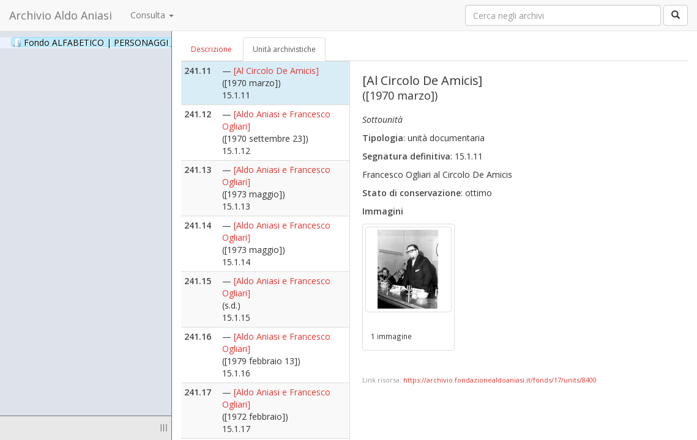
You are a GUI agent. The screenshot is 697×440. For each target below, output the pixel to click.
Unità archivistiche (284, 49)
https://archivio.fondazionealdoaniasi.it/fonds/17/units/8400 (500, 379)
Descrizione (211, 49)
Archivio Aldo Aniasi (60, 15)
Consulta (152, 15)
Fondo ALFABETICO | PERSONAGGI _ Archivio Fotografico (148, 42)
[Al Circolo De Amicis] (276, 70)
